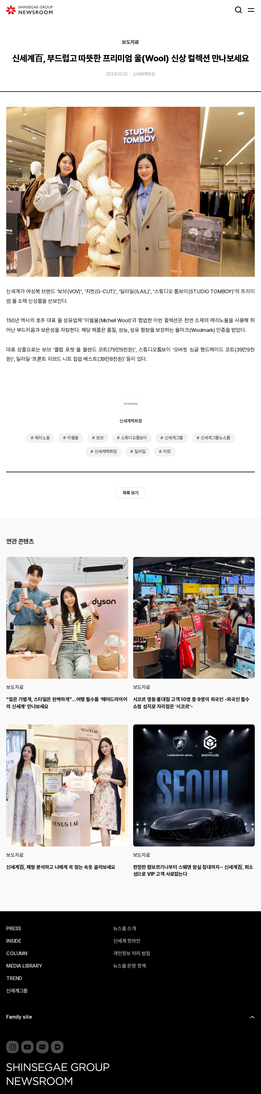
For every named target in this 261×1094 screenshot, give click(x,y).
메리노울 (42, 437)
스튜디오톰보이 (134, 437)
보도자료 (130, 42)
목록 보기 (130, 492)
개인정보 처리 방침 (131, 953)
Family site (19, 1017)
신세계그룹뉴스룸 (215, 437)
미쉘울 (72, 437)
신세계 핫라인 (126, 941)
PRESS (13, 928)
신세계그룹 (174, 437)
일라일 (140, 451)
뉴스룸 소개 (124, 928)
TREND (14, 978)
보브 (100, 437)
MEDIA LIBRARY (24, 966)
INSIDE (13, 941)
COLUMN (16, 953)
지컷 (166, 451)
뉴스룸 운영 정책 (129, 966)
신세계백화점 (144, 74)
